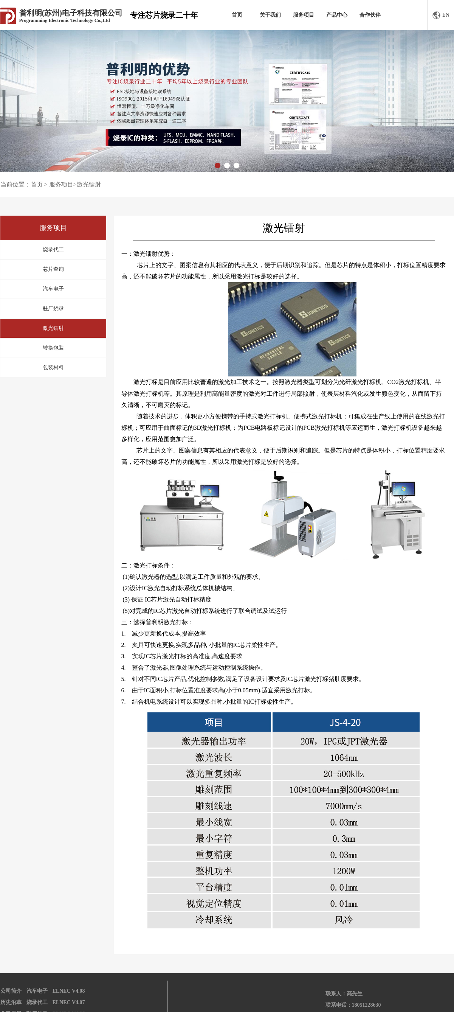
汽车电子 (53, 289)
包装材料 (53, 367)
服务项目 (303, 15)
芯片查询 (53, 269)
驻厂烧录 (53, 308)
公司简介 (11, 991)
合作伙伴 (370, 15)
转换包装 (53, 348)
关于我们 (270, 15)
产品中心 (336, 15)
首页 (237, 15)
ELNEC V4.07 (69, 1002)
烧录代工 (53, 249)
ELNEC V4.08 (69, 991)
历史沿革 (11, 1002)
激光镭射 (53, 328)
